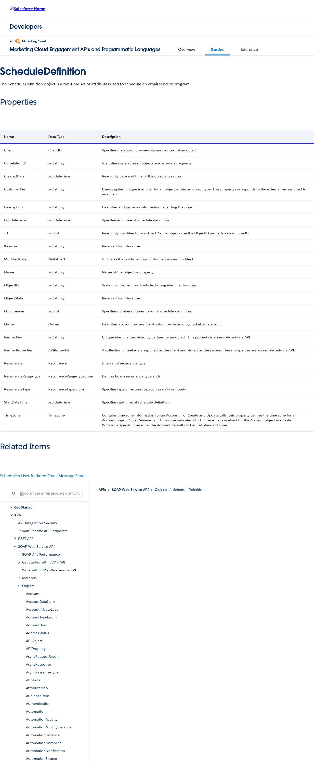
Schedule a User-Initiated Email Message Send (42, 475)
